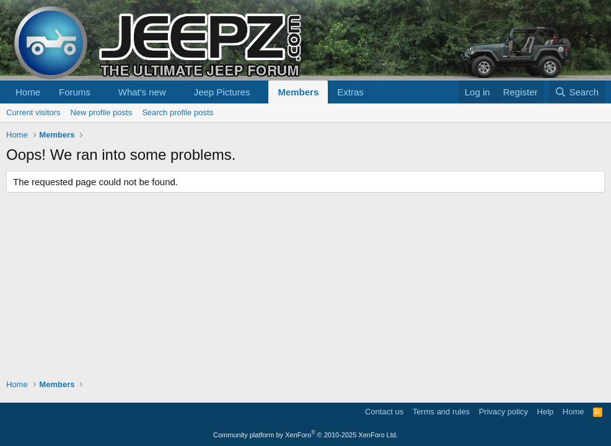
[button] (100, 92)
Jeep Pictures (222, 92)
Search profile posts (177, 112)
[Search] (576, 92)
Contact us (384, 411)
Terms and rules (441, 411)
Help (545, 411)
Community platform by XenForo (305, 435)
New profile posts (101, 112)
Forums (74, 92)
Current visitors (33, 112)
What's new (142, 92)
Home (27, 92)
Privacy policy (503, 411)
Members (298, 92)
